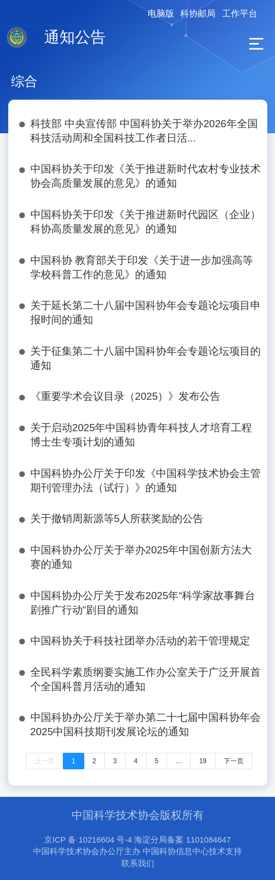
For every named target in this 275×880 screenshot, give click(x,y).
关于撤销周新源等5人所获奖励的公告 (116, 518)
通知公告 (75, 37)
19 (202, 761)
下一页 (234, 761)
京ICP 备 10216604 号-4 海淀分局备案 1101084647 (137, 839)
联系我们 (137, 863)
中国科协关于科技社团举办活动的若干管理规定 (140, 641)
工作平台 (239, 13)
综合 (24, 81)
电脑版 (161, 13)
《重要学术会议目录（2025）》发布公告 (125, 396)
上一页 (45, 761)
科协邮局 (197, 13)
